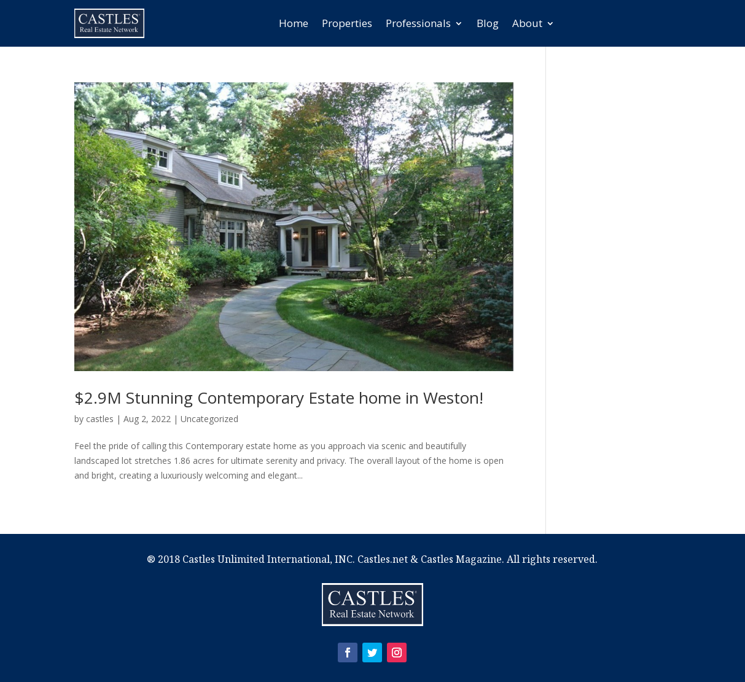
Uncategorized (209, 419)
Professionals (418, 23)
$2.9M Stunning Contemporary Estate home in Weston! (278, 397)
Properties (347, 23)
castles (100, 419)
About (527, 23)
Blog (488, 23)
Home (293, 23)
